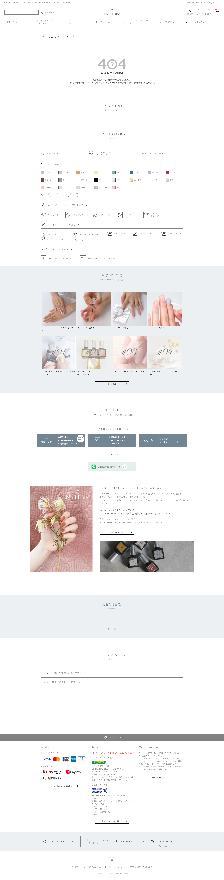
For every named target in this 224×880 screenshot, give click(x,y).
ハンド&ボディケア (168, 22)
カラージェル (104, 22)
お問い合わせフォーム (128, 841)
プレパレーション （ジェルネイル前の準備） (59, 328)
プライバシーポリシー (116, 867)
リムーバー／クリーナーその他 (140, 22)
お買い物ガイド (49, 12)
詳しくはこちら (112, 454)
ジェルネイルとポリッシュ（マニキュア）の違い (165, 371)
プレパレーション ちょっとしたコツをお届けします (59, 371)
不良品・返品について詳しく (161, 777)
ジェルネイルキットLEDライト (45, 22)
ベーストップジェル (73, 22)
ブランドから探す (198, 22)
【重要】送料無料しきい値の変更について (62, 682)
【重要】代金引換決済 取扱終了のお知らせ (63, 673)
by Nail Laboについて (117, 532)
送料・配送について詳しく (112, 821)
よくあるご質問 (58, 841)
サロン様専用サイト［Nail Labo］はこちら (203, 2)
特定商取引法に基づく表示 (93, 867)
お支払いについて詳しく (63, 786)
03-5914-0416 (166, 841)
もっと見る (112, 384)
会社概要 (75, 867)
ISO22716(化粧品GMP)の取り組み (141, 867)
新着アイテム (12, 22)
